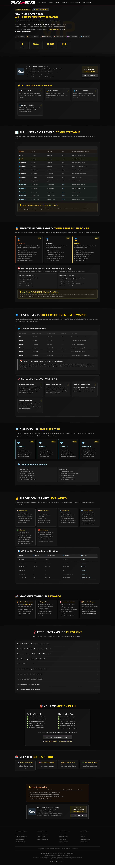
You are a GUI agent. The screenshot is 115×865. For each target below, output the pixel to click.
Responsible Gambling (85, 839)
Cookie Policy (74, 848)
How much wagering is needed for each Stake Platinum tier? (34, 654)
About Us (82, 834)
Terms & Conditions (49, 848)
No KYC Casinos (63, 839)
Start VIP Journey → (90, 75)
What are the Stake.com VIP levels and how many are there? (33, 644)
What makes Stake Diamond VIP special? (28, 684)
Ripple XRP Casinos (63, 836)
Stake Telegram (48, 604)
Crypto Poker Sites (63, 841)
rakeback (34, 95)
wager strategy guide (91, 613)
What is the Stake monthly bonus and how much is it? (32, 669)
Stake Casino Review (20, 841)
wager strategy (66, 728)
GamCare (49, 799)
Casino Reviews (75, 2)
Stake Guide (65, 2)
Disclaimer (57, 848)
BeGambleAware (42, 799)
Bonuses (44, 2)
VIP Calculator (65, 721)
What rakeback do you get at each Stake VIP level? (31, 659)
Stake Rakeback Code (42, 839)
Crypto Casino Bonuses (21, 836)
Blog (38, 2)
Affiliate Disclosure (66, 848)
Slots (57, 2)
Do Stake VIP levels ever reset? (25, 664)
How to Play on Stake (42, 834)
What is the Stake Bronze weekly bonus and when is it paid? (34, 649)
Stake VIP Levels (41, 836)
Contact (82, 836)
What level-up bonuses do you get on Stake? (29, 674)
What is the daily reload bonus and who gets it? (30, 679)
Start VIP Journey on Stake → (57, 737)
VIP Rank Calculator (28, 209)
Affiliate (51, 2)
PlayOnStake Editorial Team (25, 20)
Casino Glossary (84, 841)
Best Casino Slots (19, 834)
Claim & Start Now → (78, 815)
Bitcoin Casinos (62, 834)
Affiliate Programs (19, 839)
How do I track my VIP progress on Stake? (28, 689)
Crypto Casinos (86, 2)
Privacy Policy (41, 848)
